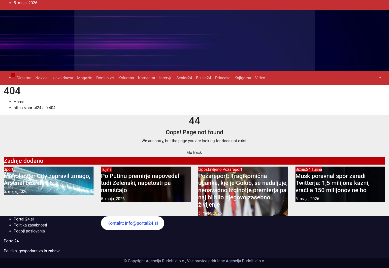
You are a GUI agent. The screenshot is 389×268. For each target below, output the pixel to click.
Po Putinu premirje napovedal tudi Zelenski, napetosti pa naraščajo (140, 183)
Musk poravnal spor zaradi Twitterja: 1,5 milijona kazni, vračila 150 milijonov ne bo (332, 183)
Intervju (165, 78)
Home (19, 101)
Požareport (232, 169)
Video (260, 78)
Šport (8, 169)
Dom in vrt (105, 78)
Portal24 (11, 241)
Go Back (194, 152)
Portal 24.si (24, 219)
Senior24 (184, 78)
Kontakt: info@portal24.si (132, 223)
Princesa (222, 78)
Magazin (84, 78)
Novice (41, 78)
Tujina (106, 169)
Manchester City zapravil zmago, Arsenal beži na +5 (47, 180)
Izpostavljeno (210, 169)
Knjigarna (242, 78)
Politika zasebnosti (30, 225)
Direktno (24, 78)
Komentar (146, 78)
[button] (9, 78)
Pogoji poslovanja (29, 231)
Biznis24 (203, 78)
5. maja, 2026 (16, 191)
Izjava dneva (62, 78)
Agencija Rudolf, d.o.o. (245, 261)
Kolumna (126, 78)
